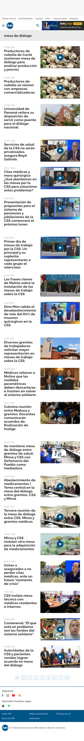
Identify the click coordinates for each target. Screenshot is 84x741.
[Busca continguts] (37, 25)
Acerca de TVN (8, 718)
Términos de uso (63, 714)
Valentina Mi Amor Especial (71, 27)
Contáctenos (34, 718)
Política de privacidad (38, 714)
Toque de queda (60, 18)
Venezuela (73, 18)
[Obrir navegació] (3, 25)
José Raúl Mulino (25, 18)
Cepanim (39, 18)
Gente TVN (6, 714)
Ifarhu (48, 18)
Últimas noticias (9, 18)
